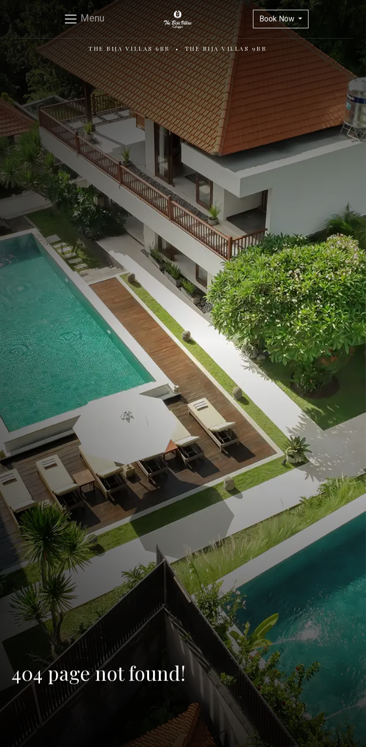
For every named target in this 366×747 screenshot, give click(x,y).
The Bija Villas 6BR (129, 48)
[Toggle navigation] (84, 19)
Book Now (277, 18)
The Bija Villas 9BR (226, 48)
